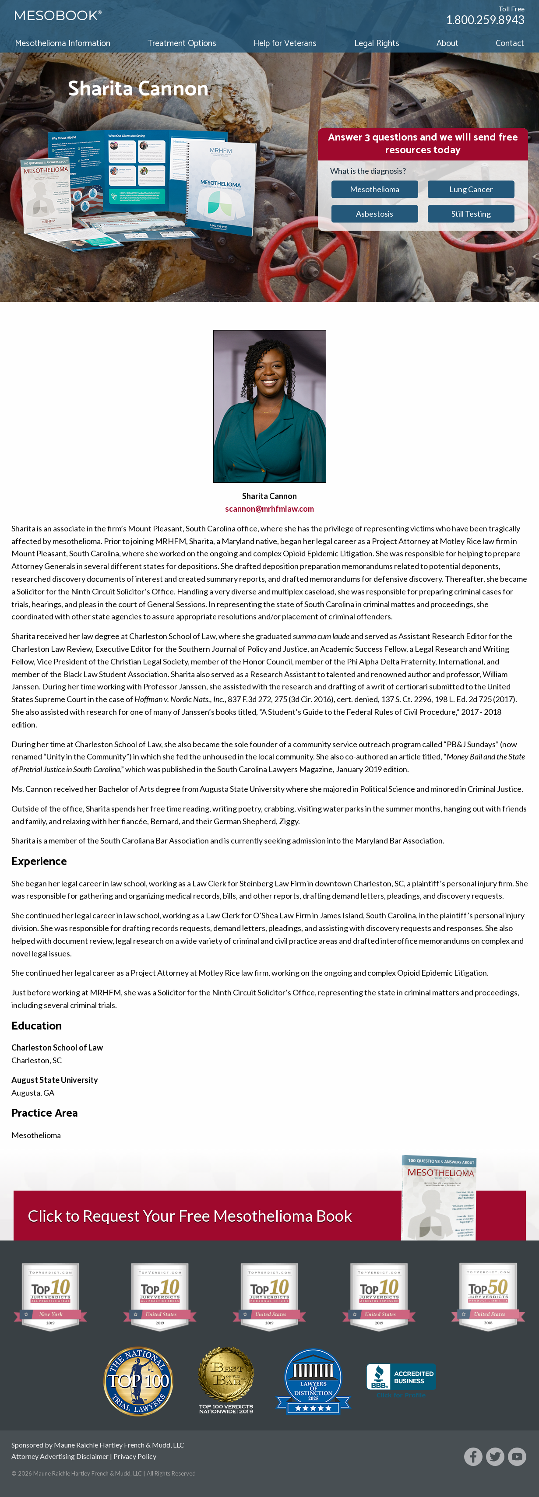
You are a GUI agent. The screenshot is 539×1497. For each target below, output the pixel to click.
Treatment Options (182, 43)
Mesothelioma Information (62, 43)
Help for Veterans (285, 43)
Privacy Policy (134, 1456)
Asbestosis (374, 213)
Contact (510, 43)
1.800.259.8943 (485, 19)
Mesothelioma (374, 189)
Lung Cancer (471, 189)
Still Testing (471, 213)
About (447, 43)
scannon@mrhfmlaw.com (269, 508)
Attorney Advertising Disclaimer (60, 1456)
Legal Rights (376, 43)
